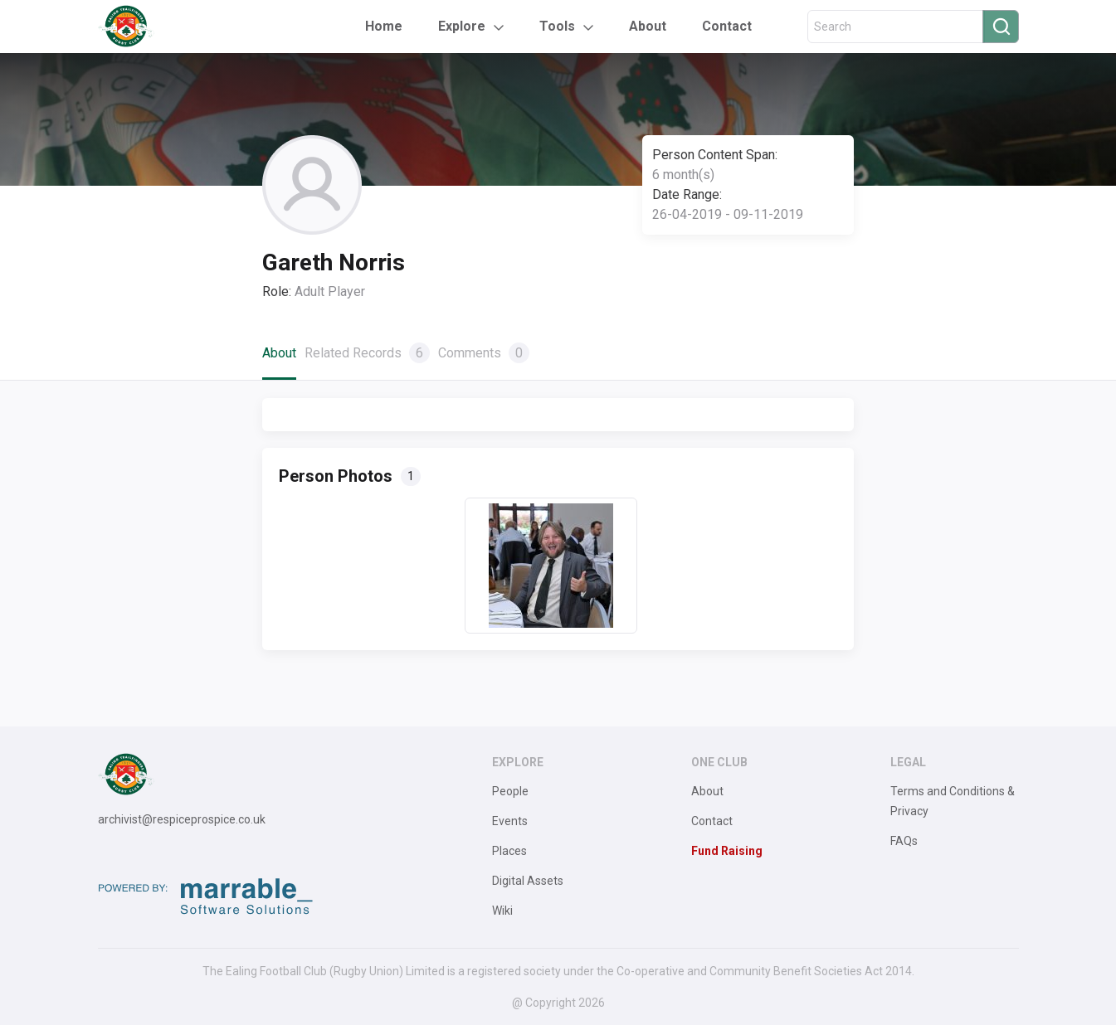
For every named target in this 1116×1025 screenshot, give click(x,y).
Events (510, 821)
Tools (557, 26)
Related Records (367, 353)
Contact (727, 26)
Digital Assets (527, 880)
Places (509, 850)
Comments (483, 353)
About (647, 26)
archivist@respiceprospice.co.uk (182, 819)
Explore (461, 26)
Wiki (502, 910)
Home (383, 26)
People (510, 791)
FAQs (904, 841)
